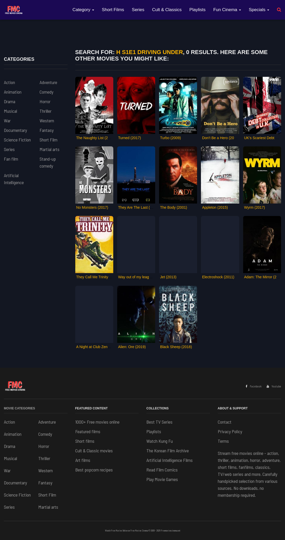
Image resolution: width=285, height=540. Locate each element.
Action (9, 82)
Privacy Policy (230, 431)
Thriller (45, 111)
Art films (82, 460)
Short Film (48, 139)
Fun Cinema (227, 9)
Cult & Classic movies (94, 450)
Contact (224, 422)
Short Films (113, 9)
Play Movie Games (162, 479)
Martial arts (49, 149)
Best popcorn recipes (94, 470)
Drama (9, 101)
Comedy (46, 92)
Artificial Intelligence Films (169, 460)
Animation (12, 92)
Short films (84, 441)
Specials (259, 9)
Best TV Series (159, 422)
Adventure (48, 82)
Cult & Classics (167, 9)
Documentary (15, 130)
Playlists (197, 9)
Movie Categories (19, 408)
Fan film (11, 159)
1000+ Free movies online (97, 422)
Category (83, 9)
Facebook (253, 386)
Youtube (274, 386)
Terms (223, 441)
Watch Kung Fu (159, 441)
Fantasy (47, 130)
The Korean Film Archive (167, 450)
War (7, 120)
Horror (45, 101)
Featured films (87, 431)
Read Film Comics (162, 470)
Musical (10, 111)
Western (47, 120)
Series (138, 9)
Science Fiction (17, 139)
